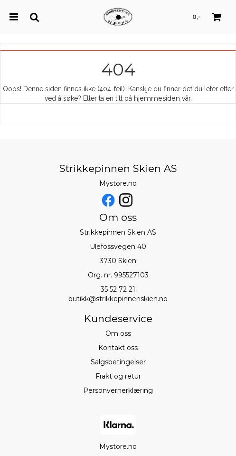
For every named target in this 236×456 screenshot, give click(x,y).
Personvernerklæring (118, 390)
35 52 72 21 (118, 289)
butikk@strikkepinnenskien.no (118, 298)
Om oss (118, 333)
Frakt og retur (118, 376)
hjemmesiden (157, 98)
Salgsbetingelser (118, 362)
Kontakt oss (118, 347)
